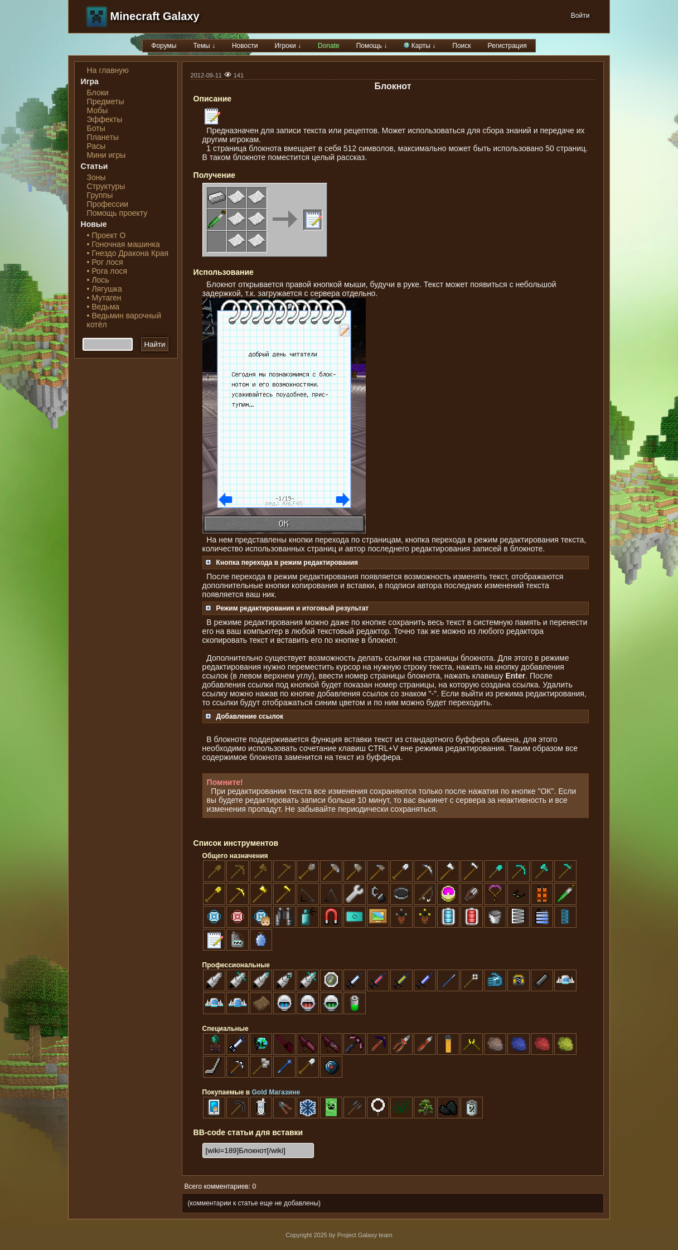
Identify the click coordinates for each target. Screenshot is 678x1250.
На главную (108, 70)
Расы (96, 146)
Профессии (108, 204)
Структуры (106, 186)
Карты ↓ (419, 46)
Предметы (105, 101)
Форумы (163, 46)
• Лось (98, 279)
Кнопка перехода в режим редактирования (282, 562)
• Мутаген (104, 297)
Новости (245, 46)
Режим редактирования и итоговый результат (287, 608)
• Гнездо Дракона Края (128, 253)
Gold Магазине (276, 1092)
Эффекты (105, 119)
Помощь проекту (117, 213)
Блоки (98, 92)
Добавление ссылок (245, 716)
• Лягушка (104, 288)
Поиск (461, 46)
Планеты (103, 137)
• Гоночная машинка (123, 244)
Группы (100, 195)
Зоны (96, 177)
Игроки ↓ (287, 46)
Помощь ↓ (372, 46)
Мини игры (106, 155)
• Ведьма (103, 306)
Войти (580, 16)
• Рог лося (105, 262)
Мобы (97, 110)
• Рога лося (107, 271)
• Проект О (106, 235)
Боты (96, 128)
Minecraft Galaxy (155, 16)
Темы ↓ (204, 46)
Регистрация (507, 46)
